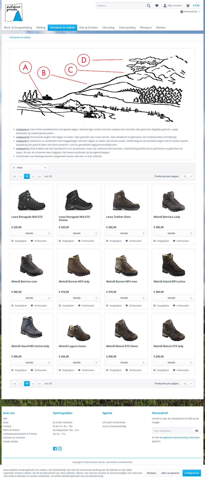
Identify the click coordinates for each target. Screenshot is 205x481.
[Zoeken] (148, 5)
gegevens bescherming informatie (181, 437)
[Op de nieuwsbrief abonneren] (197, 431)
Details (37, 233)
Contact (7, 426)
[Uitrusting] (108, 27)
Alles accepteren (170, 472)
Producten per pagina (167, 176)
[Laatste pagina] (39, 176)
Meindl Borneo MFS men (121, 281)
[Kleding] (41, 27)
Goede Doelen (10, 441)
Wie (5, 418)
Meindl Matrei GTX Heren (122, 346)
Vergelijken (19, 240)
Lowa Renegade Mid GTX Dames (74, 218)
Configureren (191, 472)
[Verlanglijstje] (156, 5)
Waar (6, 422)
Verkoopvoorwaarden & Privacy (20, 433)
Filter (18, 167)
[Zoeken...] (124, 5)
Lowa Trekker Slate (118, 217)
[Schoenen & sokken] (62, 27)
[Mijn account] (172, 5)
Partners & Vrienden (14, 437)
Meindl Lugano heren (72, 346)
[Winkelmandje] (193, 5)
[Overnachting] (127, 27)
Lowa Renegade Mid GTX (27, 217)
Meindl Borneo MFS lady (74, 281)
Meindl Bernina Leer (24, 281)
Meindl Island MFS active (169, 281)
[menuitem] (124, 5)
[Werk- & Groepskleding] (18, 27)
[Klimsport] (146, 27)
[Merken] (161, 27)
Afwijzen (151, 472)
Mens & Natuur (11, 429)
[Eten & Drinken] (88, 27)
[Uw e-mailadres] (172, 431)
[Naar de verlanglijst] (39, 241)
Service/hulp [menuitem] (189, 11)
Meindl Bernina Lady (167, 217)
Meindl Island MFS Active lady (30, 346)
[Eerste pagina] (15, 176)
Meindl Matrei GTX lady (168, 346)
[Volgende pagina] (33, 176)
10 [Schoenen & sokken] (27, 176)
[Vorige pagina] (21, 176)
